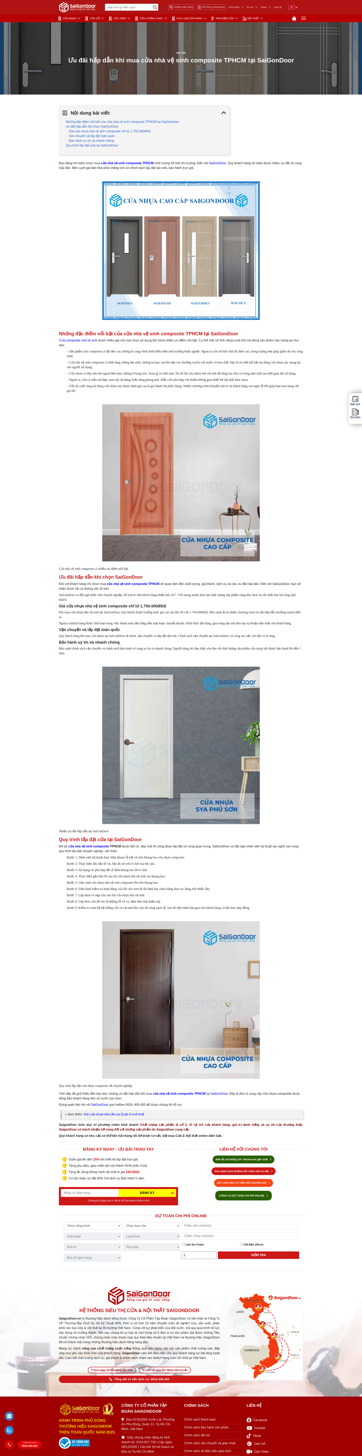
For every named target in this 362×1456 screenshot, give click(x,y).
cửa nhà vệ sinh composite (88, 847)
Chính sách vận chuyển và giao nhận (210, 1445)
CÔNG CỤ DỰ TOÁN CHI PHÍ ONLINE (243, 1196)
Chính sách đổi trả (197, 1437)
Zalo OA (256, 1446)
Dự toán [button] (355, 413)
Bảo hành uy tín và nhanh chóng (91, 142)
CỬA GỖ (92, 18)
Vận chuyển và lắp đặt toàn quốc (92, 137)
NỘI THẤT (250, 18)
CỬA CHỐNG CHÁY (149, 18)
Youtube (256, 1430)
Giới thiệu (234, 7)
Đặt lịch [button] (355, 401)
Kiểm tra (258, 1256)
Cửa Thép (117, 18)
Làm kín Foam (193, 1245)
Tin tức (250, 7)
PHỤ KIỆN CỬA (222, 18)
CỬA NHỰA (67, 18)
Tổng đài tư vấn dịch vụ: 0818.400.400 (139, 1381)
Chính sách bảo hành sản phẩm (206, 1429)
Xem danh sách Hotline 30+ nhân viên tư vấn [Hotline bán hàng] (243, 1172)
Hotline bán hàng (181, 7)
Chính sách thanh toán (200, 1421)
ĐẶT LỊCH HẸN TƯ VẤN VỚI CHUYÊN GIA (243, 1183)
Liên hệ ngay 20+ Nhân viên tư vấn (164, 1372)
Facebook (257, 1422)
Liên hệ (278, 7)
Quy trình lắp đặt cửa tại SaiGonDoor (92, 146)
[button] (9, 1416)
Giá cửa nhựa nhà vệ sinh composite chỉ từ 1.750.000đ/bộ (110, 132)
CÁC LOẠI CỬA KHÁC (187, 18)
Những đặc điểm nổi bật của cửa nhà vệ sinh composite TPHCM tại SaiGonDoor (122, 123)
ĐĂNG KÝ (147, 1194)
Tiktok (254, 1438)
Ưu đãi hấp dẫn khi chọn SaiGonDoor (92, 127)
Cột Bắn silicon (251, 1245)
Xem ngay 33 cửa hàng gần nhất (112, 1372)
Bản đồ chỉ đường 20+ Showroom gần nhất (243, 1160)
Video (264, 7)
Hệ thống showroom (211, 7)
